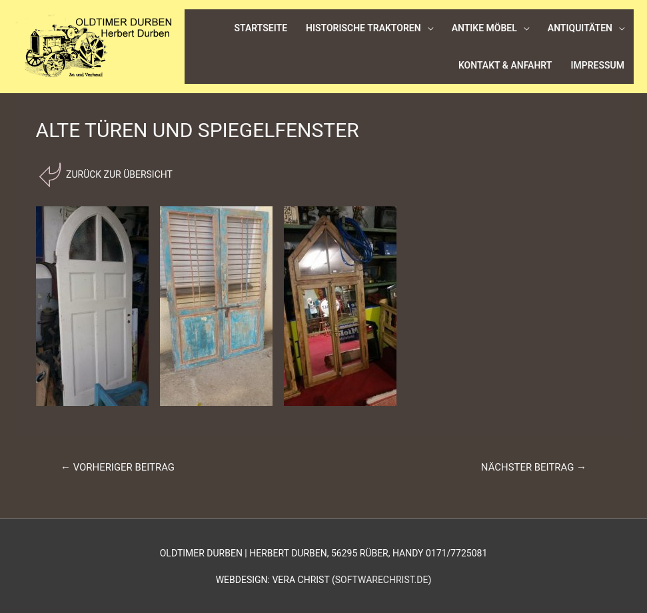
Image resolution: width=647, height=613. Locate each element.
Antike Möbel (484, 28)
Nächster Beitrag (533, 467)
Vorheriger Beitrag (118, 467)
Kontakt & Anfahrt (505, 65)
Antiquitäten (580, 28)
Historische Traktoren (363, 28)
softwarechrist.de (381, 579)
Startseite (261, 28)
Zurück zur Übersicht (118, 173)
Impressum (597, 65)
